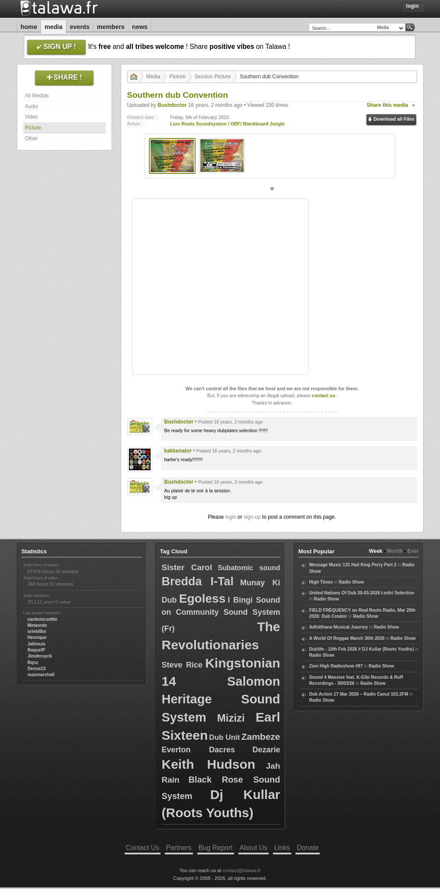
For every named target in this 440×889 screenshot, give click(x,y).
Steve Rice (182, 665)
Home (29, 26)
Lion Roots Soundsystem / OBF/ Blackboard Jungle (227, 123)
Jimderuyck (40, 656)
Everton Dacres (198, 749)
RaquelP (36, 650)
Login (412, 6)
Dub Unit (224, 737)
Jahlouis (36, 644)
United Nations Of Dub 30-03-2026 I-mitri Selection (361, 593)
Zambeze (260, 736)
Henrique (37, 637)
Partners (179, 847)
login (230, 517)
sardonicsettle (43, 619)
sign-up (252, 517)
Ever (412, 551)
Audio (32, 106)
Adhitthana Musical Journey (338, 627)
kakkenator (178, 451)
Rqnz (33, 662)
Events (80, 26)
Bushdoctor (171, 105)
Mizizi (231, 718)
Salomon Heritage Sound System (221, 699)
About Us (253, 847)
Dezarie (266, 749)
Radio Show (351, 582)
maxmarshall (41, 674)
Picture (33, 128)
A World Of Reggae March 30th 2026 (347, 638)
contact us (323, 395)
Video (31, 117)
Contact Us (142, 847)
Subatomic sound (249, 567)
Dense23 (37, 668)
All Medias (37, 96)
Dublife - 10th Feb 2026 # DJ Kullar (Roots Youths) (361, 649)
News (140, 26)
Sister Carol (187, 567)
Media (54, 26)
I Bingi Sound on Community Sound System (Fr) (221, 614)
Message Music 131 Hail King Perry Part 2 (353, 564)
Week (375, 551)
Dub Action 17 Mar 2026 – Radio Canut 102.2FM (358, 694)
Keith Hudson (209, 764)
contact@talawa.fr (241, 870)
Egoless (202, 598)
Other (31, 138)
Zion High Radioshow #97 (336, 666)
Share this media (387, 105)
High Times (321, 582)
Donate (307, 847)
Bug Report (216, 847)
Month (395, 551)
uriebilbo (37, 631)
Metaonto (37, 625)
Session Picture (213, 77)
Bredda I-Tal (198, 581)
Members (111, 26)
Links (282, 847)
